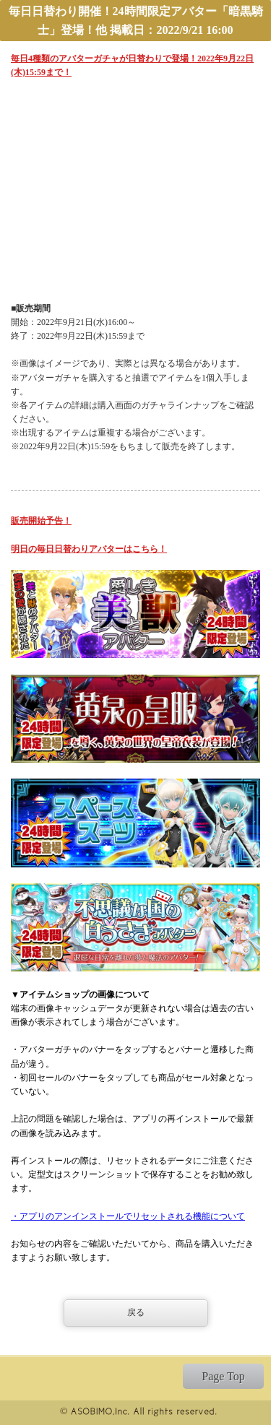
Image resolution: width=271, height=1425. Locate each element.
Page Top (223, 1376)
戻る (136, 1312)
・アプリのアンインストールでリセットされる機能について (128, 1216)
